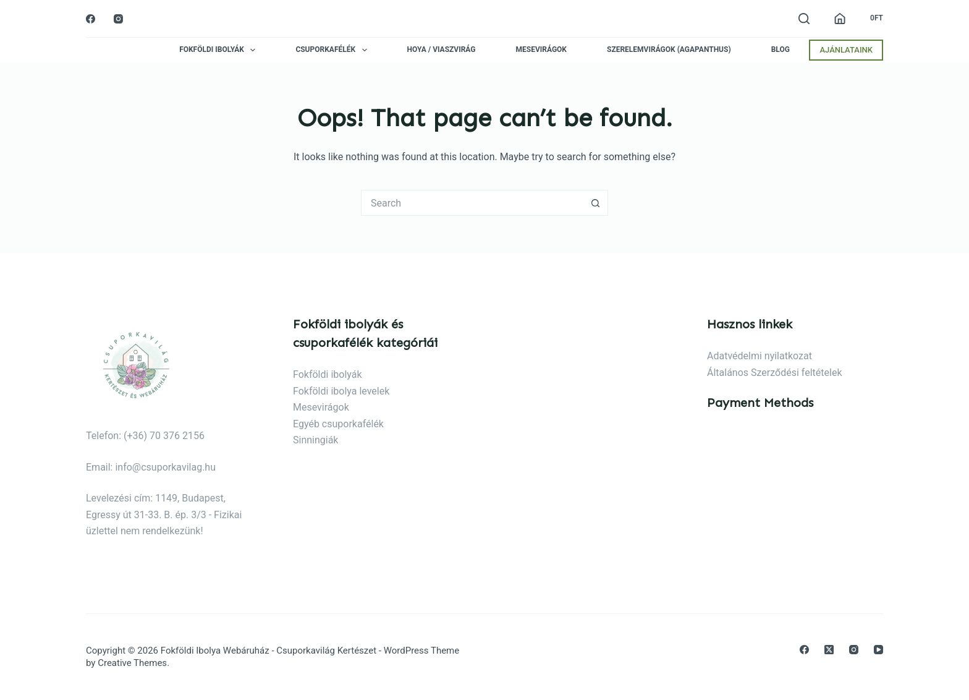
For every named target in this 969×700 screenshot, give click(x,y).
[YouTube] (878, 649)
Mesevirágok (541, 50)
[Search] (804, 18)
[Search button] (595, 203)
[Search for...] (472, 203)
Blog (780, 50)
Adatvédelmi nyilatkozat (759, 356)
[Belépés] (839, 18)
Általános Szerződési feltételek (774, 372)
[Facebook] (90, 18)
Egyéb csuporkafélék (338, 424)
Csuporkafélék (333, 50)
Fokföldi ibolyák (219, 50)
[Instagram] (118, 18)
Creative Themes (132, 662)
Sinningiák (315, 440)
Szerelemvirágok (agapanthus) (669, 50)
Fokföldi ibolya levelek (341, 391)
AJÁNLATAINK (846, 49)
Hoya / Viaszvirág (441, 50)
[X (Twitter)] (829, 649)
